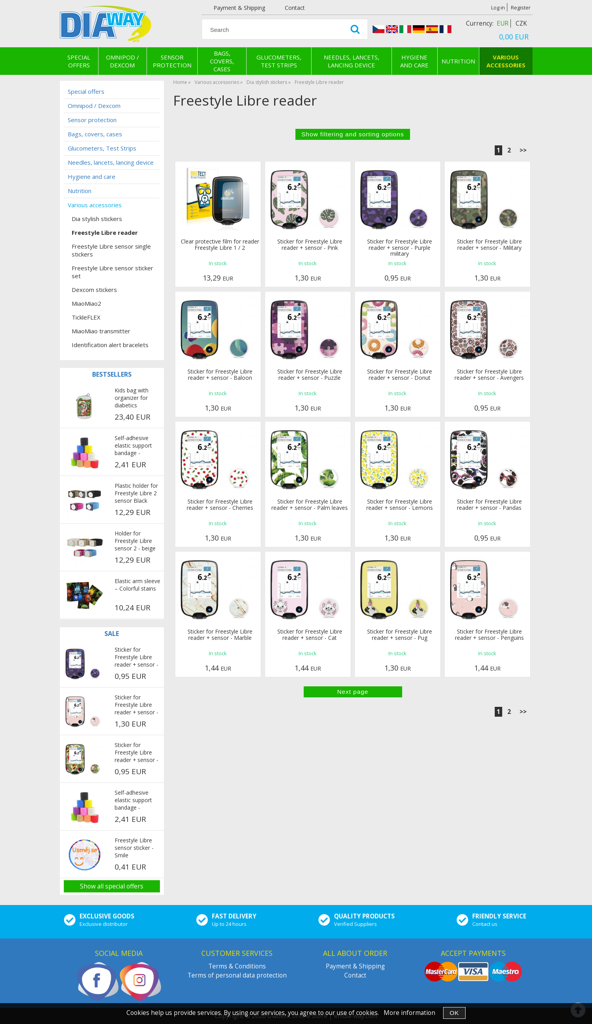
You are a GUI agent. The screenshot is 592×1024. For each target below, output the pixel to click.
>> (523, 150)
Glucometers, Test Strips (278, 61)
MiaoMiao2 (86, 303)
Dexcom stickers (94, 290)
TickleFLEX (86, 317)
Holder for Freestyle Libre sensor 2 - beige (135, 541)
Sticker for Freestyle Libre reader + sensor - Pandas (489, 504)
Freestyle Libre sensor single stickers (111, 250)
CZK (521, 23)
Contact (295, 7)
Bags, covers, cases (222, 61)
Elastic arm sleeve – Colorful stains (137, 584)
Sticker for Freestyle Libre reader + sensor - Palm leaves (309, 504)
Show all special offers (111, 886)
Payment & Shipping (239, 7)
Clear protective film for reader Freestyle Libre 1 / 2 (220, 244)
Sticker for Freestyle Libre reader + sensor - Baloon (219, 374)
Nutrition (458, 61)
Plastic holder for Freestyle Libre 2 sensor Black (136, 493)
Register (521, 7)
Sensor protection (172, 61)
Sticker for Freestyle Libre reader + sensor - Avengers (489, 374)
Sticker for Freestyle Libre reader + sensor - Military (489, 244)
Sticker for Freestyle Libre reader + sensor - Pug (399, 634)
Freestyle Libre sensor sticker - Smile (134, 847)
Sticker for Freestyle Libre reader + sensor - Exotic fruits (136, 753)
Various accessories (505, 61)
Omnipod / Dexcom (122, 61)
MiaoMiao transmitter (101, 331)
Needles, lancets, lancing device (351, 61)
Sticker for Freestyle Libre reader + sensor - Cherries (220, 504)
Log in (498, 7)
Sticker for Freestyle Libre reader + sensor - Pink (309, 244)
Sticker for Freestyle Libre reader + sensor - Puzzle (309, 374)
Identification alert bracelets (110, 345)
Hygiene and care (414, 61)
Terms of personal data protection (237, 975)
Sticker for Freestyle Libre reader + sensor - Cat (309, 634)
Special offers (78, 61)
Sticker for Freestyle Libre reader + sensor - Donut (399, 374)
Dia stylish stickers (97, 219)
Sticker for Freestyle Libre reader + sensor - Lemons (399, 504)
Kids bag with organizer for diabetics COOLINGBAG (133, 398)
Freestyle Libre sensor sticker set (112, 272)
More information (409, 1013)
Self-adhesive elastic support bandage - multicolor (133, 446)
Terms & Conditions (237, 966)
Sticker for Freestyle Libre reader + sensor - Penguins (489, 634)
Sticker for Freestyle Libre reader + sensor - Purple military (399, 247)
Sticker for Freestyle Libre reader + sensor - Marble (219, 634)
